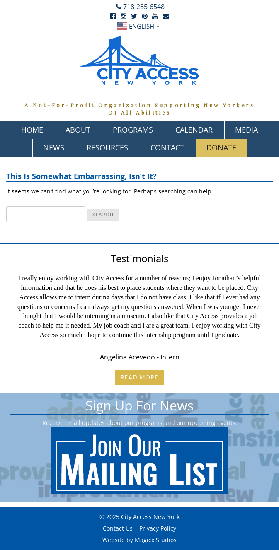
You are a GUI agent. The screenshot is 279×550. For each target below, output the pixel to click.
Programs (133, 130)
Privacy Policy (157, 528)
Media (246, 130)
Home (32, 130)
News (53, 147)
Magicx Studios (156, 540)
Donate (221, 147)
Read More (139, 377)
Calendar (194, 130)
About (78, 130)
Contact (167, 147)
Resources (107, 147)
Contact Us (118, 528)
